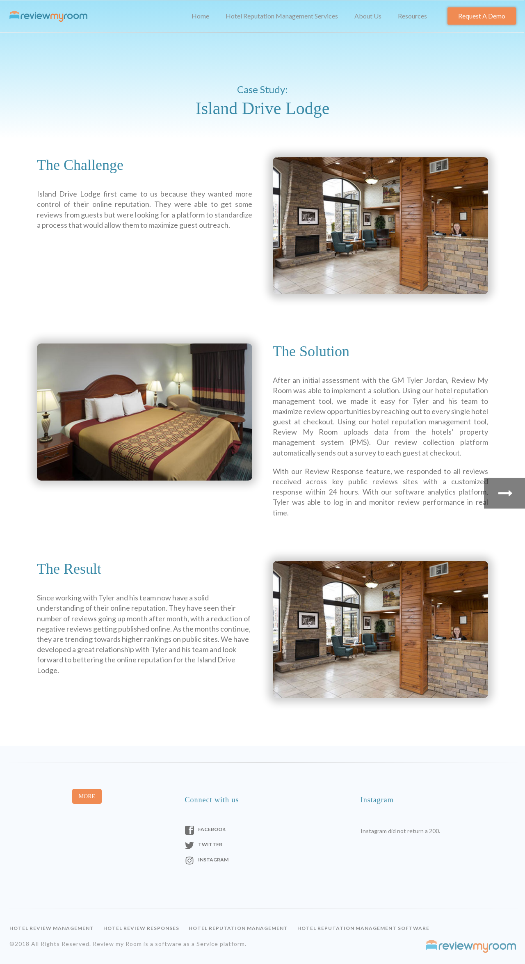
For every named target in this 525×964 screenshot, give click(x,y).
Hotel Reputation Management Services (282, 16)
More (87, 796)
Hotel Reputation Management (238, 928)
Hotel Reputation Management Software (363, 928)
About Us (367, 16)
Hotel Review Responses (141, 928)
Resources (412, 16)
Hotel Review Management (51, 928)
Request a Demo (481, 16)
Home (200, 16)
